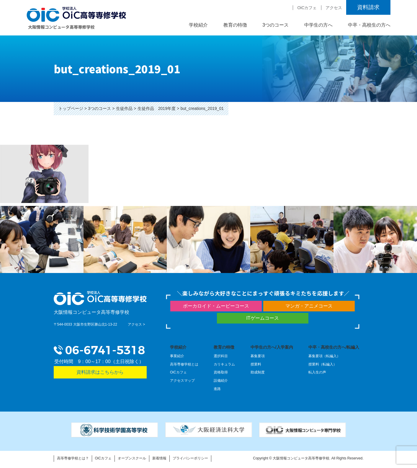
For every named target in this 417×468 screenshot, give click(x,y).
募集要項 (258, 356)
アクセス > (136, 324)
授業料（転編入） (322, 364)
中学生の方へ (318, 24)
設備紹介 (221, 380)
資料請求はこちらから (100, 372)
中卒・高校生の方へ (369, 24)
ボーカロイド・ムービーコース (216, 305)
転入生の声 (317, 372)
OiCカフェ (307, 7)
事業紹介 (177, 356)
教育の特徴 (235, 24)
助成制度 (258, 372)
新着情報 (159, 458)
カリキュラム (224, 364)
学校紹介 (198, 24)
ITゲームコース (262, 318)
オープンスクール (132, 458)
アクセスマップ (182, 380)
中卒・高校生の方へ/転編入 (333, 347)
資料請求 (368, 7)
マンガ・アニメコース (309, 305)
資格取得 (221, 372)
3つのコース (275, 24)
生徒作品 (124, 108)
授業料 (256, 364)
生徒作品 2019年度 (157, 108)
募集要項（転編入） (324, 356)
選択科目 (221, 356)
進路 (217, 389)
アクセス (334, 7)
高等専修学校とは (184, 364)
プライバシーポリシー (190, 458)
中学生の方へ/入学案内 (272, 347)
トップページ (70, 108)
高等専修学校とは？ (73, 458)
